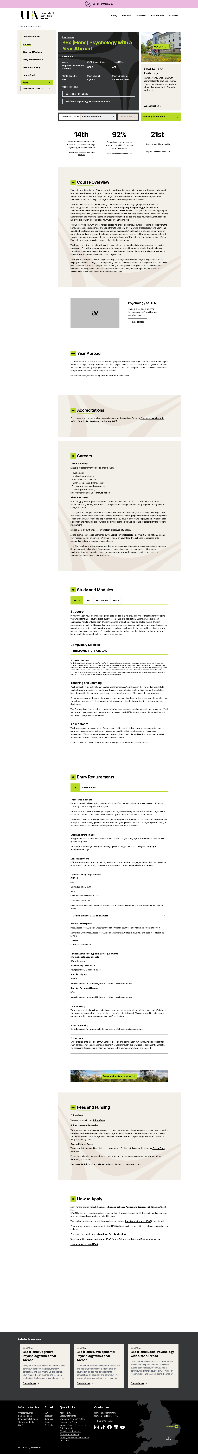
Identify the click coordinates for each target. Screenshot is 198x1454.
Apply (37, 82)
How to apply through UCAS (84, 1244)
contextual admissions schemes (137, 865)
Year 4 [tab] (116, 600)
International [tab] (88, 787)
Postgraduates (25, 1416)
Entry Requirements (33, 59)
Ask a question (153, 106)
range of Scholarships (126, 1136)
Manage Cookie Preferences (73, 1425)
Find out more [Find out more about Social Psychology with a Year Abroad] (139, 1383)
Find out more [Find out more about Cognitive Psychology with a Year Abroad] (31, 1383)
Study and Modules (32, 52)
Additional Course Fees (92, 1164)
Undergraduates (25, 1412)
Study (114, 15)
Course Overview (31, 36)
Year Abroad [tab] (102, 600)
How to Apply (29, 75)
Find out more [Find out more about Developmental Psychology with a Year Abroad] (85, 1383)
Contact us (49, 1425)
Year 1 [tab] (77, 600)
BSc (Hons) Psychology (77, 94)
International (157, 15)
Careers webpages (100, 492)
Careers (27, 44)
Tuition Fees (99, 1120)
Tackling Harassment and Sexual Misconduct (74, 1439)
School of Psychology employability (106, 530)
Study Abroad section (105, 375)
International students (28, 1419)
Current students (26, 1422)
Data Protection (67, 1428)
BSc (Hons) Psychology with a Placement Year (88, 101)
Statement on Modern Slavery (73, 1419)
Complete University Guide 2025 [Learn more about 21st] (157, 152)
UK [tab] (75, 787)
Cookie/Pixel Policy (68, 1422)
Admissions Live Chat (37, 88)
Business (48, 1419)
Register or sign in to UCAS (138, 1221)
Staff (20, 1425)
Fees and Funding (31, 67)
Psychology (68, 37)
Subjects (126, 15)
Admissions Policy (83, 1029)
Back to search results (29, 26)
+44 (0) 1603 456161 (103, 1421)
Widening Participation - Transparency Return (70, 1433)
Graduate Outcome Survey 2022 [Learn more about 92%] (119, 154)
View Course (128, 116)
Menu (173, 15)
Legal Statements (68, 1416)
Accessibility (65, 1412)
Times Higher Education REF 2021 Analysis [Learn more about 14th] (81, 153)
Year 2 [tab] (88, 600)
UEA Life (161, 46)
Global (47, 1422)
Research (141, 15)
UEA (46, 1412)
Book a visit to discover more (119, 1076)
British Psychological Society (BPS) (100, 421)
